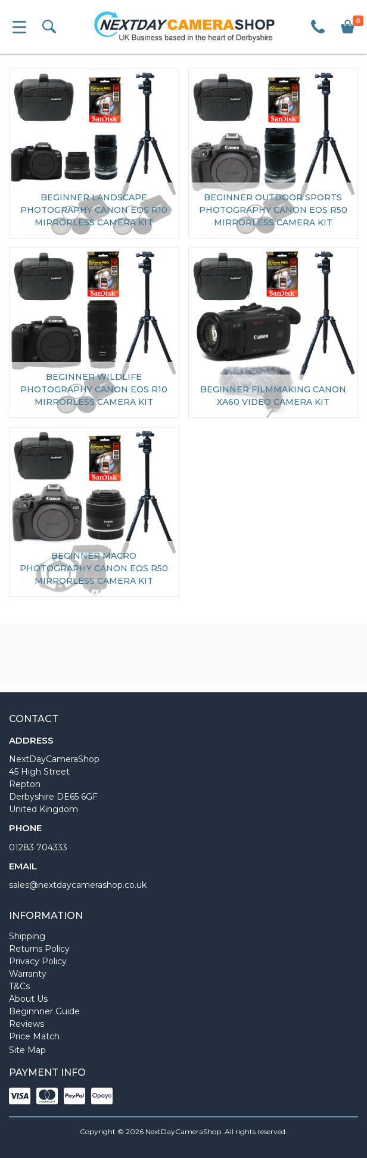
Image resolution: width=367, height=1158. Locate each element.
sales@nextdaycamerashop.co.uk (78, 885)
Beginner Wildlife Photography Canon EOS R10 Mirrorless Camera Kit (93, 389)
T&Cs (19, 986)
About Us (28, 998)
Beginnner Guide (44, 1011)
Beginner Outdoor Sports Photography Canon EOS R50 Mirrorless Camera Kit (273, 210)
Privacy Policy (38, 961)
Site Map (27, 1050)
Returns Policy (39, 948)
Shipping (27, 936)
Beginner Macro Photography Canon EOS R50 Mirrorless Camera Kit (94, 568)
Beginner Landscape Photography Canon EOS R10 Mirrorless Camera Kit (93, 210)
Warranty (27, 973)
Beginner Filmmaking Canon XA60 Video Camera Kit (273, 395)
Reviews (26, 1023)
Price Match (34, 1036)
